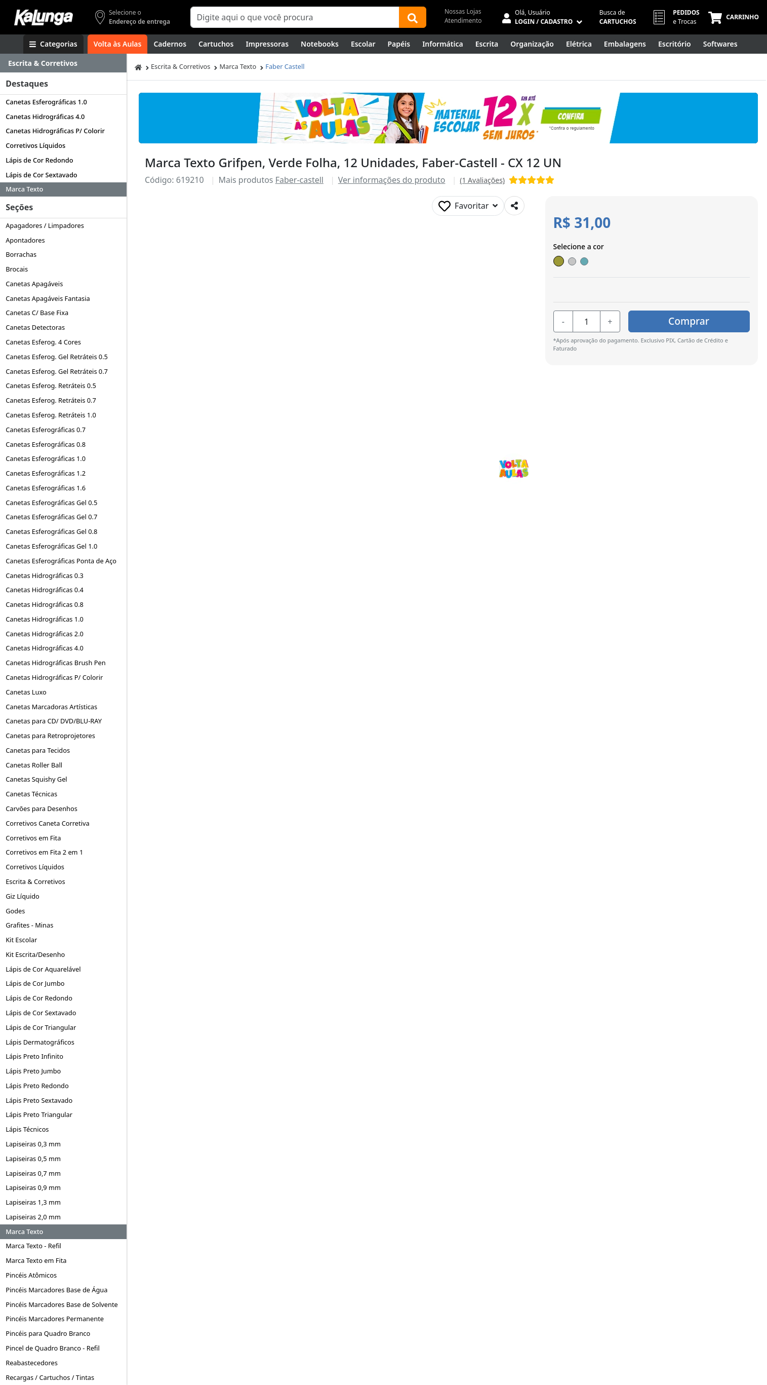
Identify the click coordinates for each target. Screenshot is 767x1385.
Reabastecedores (32, 1362)
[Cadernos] (169, 44)
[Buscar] (412, 17)
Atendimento (463, 20)
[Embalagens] (625, 44)
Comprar (688, 321)
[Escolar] (363, 44)
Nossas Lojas (463, 11)
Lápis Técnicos (27, 1129)
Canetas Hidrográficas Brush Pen (55, 662)
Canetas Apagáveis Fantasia (48, 298)
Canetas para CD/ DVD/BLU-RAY (54, 720)
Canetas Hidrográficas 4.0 (45, 116)
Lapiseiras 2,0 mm (33, 1216)
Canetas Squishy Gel (36, 779)
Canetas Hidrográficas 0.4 (45, 589)
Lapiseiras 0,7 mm (33, 1173)
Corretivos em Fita (33, 837)
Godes (15, 910)
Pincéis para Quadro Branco (48, 1333)
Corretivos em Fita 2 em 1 (44, 852)
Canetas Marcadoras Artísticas (51, 706)
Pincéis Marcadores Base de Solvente (62, 1304)
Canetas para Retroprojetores (50, 735)
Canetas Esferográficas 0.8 (46, 444)
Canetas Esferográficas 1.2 (46, 473)
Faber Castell (284, 66)
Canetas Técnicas (31, 793)
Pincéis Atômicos (31, 1275)
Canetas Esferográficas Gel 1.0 (51, 546)
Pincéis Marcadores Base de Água (56, 1289)
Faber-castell (299, 179)
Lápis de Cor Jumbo (35, 983)
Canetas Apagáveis (34, 283)
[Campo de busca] (294, 17)
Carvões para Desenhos (41, 808)
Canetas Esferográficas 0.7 (46, 429)
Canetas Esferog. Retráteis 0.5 (51, 385)
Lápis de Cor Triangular (41, 1027)
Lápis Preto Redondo (37, 1085)
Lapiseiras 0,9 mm (33, 1187)
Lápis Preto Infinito (34, 1056)
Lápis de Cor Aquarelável (43, 969)
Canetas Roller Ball (34, 765)
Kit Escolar (21, 939)
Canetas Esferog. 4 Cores (43, 342)
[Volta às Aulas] (118, 44)
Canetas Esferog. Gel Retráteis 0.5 (57, 356)
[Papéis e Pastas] (399, 44)
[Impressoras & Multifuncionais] (267, 44)
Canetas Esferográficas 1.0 (46, 101)
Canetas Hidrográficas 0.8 (45, 604)
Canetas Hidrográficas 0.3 (45, 575)
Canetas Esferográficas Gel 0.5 (51, 502)
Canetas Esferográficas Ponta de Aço (61, 560)
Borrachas (21, 254)
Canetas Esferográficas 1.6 (46, 487)
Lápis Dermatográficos (40, 1042)
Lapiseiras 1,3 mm (33, 1202)
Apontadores (25, 240)
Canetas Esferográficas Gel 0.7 (51, 516)
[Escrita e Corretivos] (487, 44)
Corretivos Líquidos (35, 145)
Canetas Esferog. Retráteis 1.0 (51, 414)
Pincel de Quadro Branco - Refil (53, 1348)
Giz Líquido (22, 896)
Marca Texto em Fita (36, 1260)
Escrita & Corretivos (35, 881)
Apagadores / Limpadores (45, 225)
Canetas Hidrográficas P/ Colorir (55, 130)
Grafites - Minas (29, 925)
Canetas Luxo (26, 692)
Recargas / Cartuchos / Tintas (50, 1377)
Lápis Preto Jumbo (33, 1070)
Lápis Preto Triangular (39, 1114)
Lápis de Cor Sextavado (41, 174)
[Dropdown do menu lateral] (63, 63)
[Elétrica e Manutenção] (579, 44)
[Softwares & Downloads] (720, 44)
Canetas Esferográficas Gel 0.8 (51, 531)
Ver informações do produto (392, 179)
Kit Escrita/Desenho (35, 954)
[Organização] (532, 44)
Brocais (17, 269)
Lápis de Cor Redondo (39, 160)
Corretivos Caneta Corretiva (47, 823)
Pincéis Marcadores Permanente (55, 1318)
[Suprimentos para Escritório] (674, 44)
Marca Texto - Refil (33, 1245)
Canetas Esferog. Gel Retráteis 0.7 (57, 371)
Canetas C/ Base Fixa (37, 312)
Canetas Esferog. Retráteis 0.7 (51, 400)
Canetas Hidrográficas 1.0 (45, 619)
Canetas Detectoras (35, 327)
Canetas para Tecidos (38, 750)
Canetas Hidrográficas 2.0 (45, 633)
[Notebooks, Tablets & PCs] (320, 44)
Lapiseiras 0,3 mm (33, 1143)
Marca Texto (24, 189)
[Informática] (442, 44)
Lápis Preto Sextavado (39, 1100)
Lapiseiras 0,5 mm (33, 1158)
